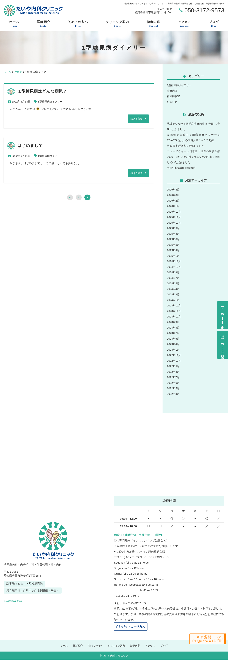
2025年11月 (174, 217)
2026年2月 (173, 200)
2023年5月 (173, 338)
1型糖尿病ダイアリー (51, 101)
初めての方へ (78, 24)
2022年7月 (173, 377)
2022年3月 (173, 393)
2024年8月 (173, 272)
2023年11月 (174, 311)
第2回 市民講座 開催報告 (182, 167)
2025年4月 (173, 250)
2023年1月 (173, 349)
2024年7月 (173, 277)
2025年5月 (173, 244)
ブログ (214, 24)
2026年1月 (173, 206)
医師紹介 (43, 24)
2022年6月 (173, 382)
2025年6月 (173, 239)
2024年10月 (174, 266)
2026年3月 (173, 195)
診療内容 (153, 24)
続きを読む (136, 118)
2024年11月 (174, 261)
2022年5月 (173, 388)
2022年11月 (174, 355)
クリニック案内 (117, 24)
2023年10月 (174, 316)
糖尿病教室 (174, 96)
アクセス (184, 24)
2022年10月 (174, 360)
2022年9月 (173, 366)
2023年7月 (173, 333)
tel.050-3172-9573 (29, 599)
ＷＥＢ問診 (222, 345)
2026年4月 (173, 189)
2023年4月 (173, 344)
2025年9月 (173, 228)
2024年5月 (173, 283)
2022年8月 (173, 371)
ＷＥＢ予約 (222, 315)
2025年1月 (173, 255)
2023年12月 (174, 305)
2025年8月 (173, 233)
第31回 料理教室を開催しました (187, 145)
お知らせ (172, 101)
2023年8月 (173, 327)
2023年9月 (173, 322)
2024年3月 (173, 294)
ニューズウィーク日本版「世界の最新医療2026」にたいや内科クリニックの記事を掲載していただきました (193, 157)
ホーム (14, 24)
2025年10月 (174, 222)
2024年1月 (173, 299)
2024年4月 (173, 288)
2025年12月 (174, 211)
